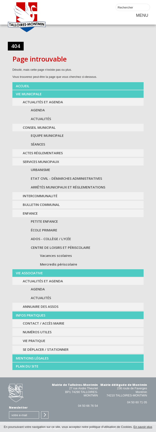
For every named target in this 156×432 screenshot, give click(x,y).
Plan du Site (27, 366)
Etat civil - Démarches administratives (66, 178)
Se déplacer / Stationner (45, 349)
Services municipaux (41, 161)
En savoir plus (142, 427)
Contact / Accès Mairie (43, 323)
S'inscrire (44, 415)
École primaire (44, 230)
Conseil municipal (39, 127)
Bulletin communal (41, 204)
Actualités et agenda (43, 102)
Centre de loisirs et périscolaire (60, 247)
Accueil (22, 86)
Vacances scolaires (56, 255)
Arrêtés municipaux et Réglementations (68, 187)
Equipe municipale (47, 135)
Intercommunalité (40, 196)
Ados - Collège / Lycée (51, 238)
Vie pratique (34, 340)
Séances (38, 144)
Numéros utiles (37, 332)
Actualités (41, 118)
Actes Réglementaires (43, 153)
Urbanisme (40, 169)
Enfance (30, 213)
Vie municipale (29, 94)
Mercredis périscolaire (58, 264)
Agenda (38, 110)
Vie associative (29, 273)
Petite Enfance (44, 221)
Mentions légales (32, 358)
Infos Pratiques (30, 315)
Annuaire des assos (40, 306)
